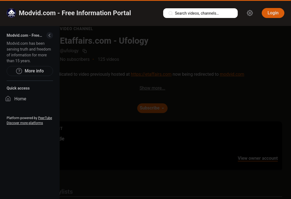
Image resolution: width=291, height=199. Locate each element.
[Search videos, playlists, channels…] (200, 13)
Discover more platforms (25, 123)
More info (30, 71)
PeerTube (45, 118)
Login (273, 12)
